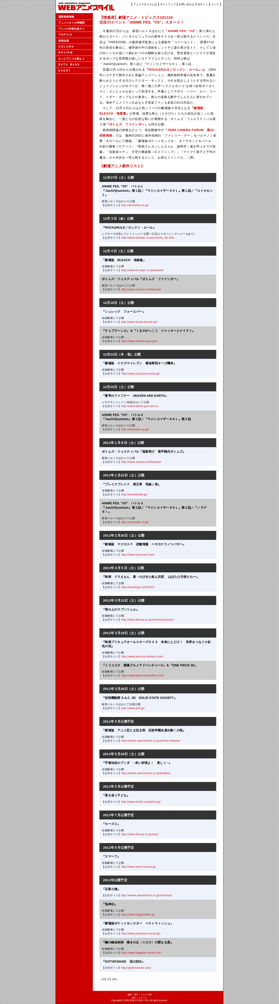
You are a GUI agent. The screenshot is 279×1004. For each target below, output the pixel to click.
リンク (215, 4)
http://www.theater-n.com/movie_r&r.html (147, 237)
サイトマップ (168, 4)
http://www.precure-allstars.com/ (142, 656)
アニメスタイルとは (145, 4)
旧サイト (202, 4)
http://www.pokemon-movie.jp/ (140, 933)
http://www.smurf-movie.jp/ (138, 866)
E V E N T (64, 70)
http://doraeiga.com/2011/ (138, 587)
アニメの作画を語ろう (71, 28)
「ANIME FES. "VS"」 (182, 31)
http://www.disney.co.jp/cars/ (139, 834)
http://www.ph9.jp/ (133, 708)
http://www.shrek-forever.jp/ (139, 321)
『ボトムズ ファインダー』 (127, 124)
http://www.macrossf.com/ (138, 554)
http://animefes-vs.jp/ (135, 205)
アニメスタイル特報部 (71, 22)
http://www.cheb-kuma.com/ (139, 341)
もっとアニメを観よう (71, 58)
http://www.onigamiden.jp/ (138, 914)
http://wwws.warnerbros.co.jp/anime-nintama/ (150, 740)
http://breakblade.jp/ (134, 494)
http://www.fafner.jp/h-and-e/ (139, 406)
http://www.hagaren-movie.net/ (141, 952)
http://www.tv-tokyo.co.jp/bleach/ (142, 270)
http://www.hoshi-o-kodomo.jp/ (141, 801)
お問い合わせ (186, 4)
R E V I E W (65, 52)
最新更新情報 (66, 16)
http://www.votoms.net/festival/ (141, 289)
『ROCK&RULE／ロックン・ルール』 (173, 69)
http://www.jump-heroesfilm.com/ (142, 675)
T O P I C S (65, 34)
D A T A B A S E (68, 64)
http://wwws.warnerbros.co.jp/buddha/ (146, 773)
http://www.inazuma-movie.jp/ (140, 373)
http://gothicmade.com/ (136, 967)
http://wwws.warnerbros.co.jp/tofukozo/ (146, 895)
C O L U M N (65, 46)
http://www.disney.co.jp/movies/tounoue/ (147, 619)
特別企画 (63, 40)
